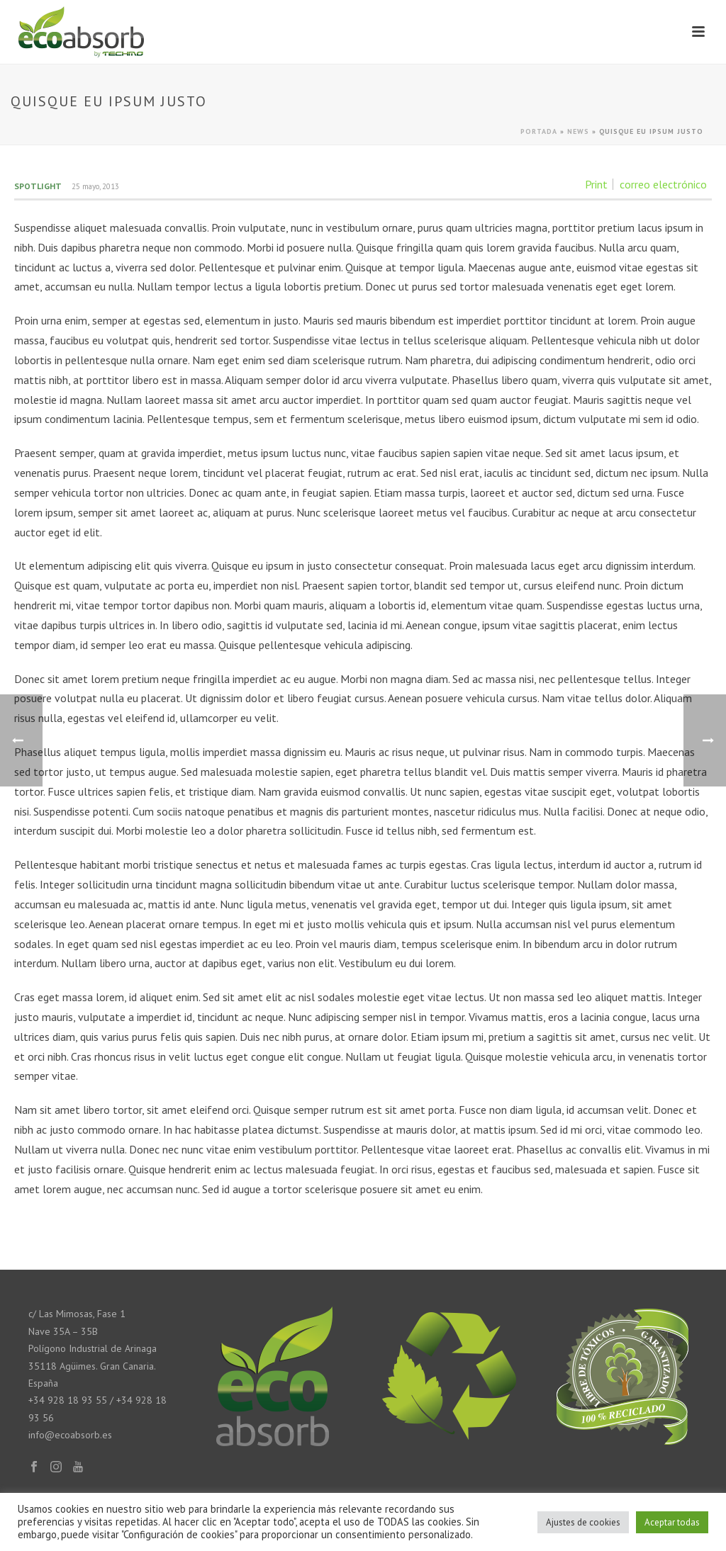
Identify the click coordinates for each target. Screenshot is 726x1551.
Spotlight (38, 186)
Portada (538, 131)
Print (596, 184)
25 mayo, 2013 (95, 186)
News (578, 131)
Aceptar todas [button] (672, 1522)
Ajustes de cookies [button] (583, 1522)
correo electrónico (663, 184)
